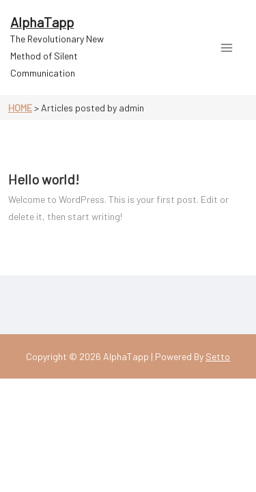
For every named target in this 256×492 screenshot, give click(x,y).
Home (20, 107)
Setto (217, 356)
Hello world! (43, 179)
